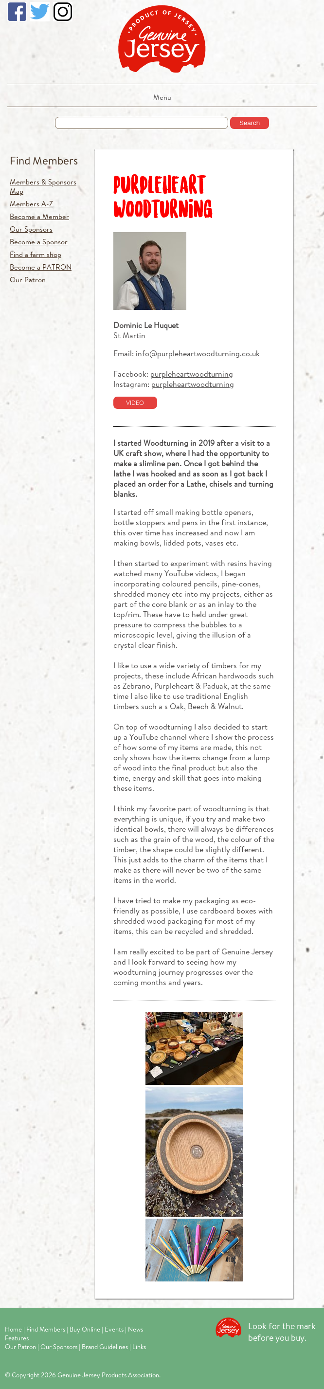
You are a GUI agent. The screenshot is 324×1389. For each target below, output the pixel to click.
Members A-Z (31, 203)
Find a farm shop (35, 254)
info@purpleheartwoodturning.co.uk (198, 353)
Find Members (44, 160)
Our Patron (28, 279)
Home (13, 1329)
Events (114, 1329)
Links (139, 1346)
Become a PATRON (41, 267)
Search (249, 123)
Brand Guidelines (105, 1346)
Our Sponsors (31, 229)
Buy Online (85, 1329)
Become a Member (39, 216)
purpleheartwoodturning (191, 373)
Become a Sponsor (39, 241)
